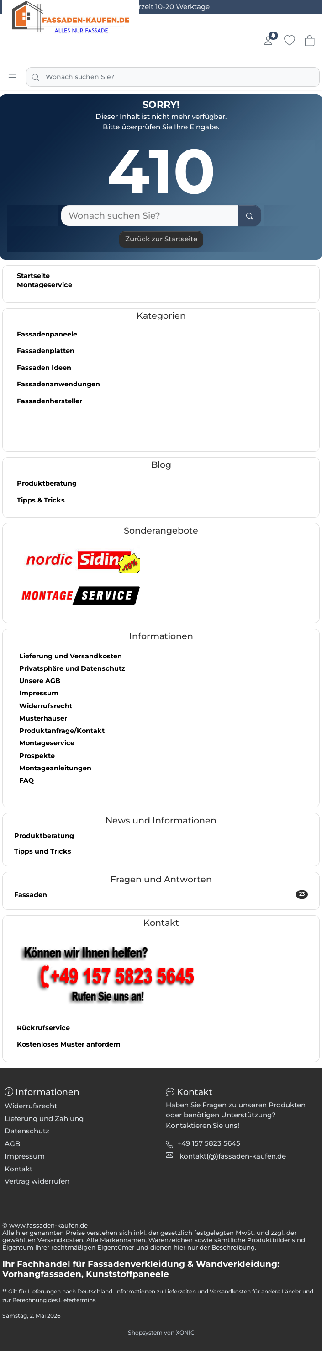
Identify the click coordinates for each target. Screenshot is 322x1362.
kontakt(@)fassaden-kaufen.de (232, 1156)
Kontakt (18, 1168)
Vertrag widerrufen (37, 1181)
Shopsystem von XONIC (161, 1332)
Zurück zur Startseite (161, 239)
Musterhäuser (43, 718)
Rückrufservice (43, 1028)
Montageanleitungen (55, 768)
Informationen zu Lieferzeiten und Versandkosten (183, 1291)
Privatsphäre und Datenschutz (72, 668)
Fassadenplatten (45, 351)
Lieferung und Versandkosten (70, 656)
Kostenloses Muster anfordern (69, 1044)
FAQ (26, 780)
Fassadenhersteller (49, 401)
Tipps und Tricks (42, 851)
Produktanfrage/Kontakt (62, 730)
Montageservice (44, 285)
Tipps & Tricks (41, 500)
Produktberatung (47, 483)
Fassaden (161, 894)
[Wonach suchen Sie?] (150, 215)
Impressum (38, 693)
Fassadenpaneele (47, 334)
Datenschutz (27, 1131)
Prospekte (37, 756)
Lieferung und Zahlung (44, 1118)
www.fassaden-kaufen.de (48, 1225)
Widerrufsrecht (45, 706)
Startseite (33, 276)
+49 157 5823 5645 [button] (208, 1143)
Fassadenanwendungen (58, 384)
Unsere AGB (39, 681)
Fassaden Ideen (44, 367)
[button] (232, 1156)
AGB (13, 1143)
